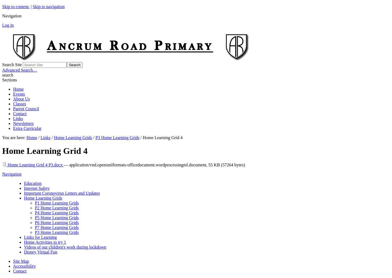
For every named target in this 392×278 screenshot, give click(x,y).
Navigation (12, 174)
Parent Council (26, 108)
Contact (20, 113)
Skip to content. (16, 6)
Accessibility (24, 266)
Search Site (12, 64)
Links (18, 118)
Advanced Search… (19, 70)
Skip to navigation (49, 6)
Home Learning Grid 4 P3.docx (33, 165)
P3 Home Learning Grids (117, 137)
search (7, 75)
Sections (9, 80)
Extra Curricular (27, 128)
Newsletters (23, 123)
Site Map (21, 261)
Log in (8, 25)
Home (18, 89)
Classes (19, 104)
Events (19, 94)
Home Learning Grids (73, 137)
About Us (21, 99)
